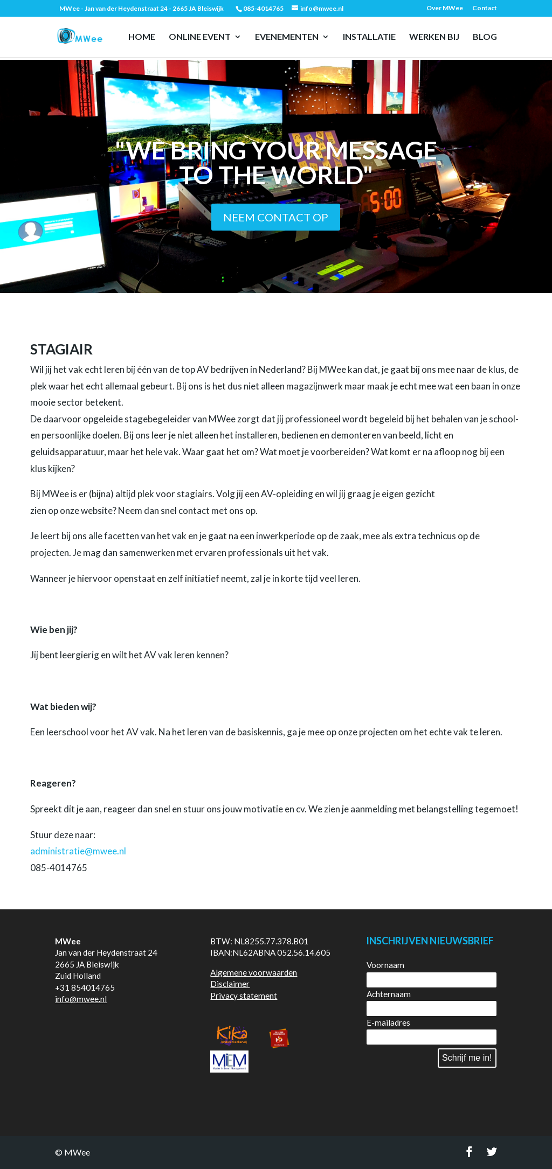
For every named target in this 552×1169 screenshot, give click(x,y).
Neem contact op (275, 217)
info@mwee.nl (81, 999)
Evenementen (287, 37)
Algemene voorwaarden (253, 972)
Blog (485, 37)
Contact (484, 8)
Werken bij (434, 37)
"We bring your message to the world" (276, 162)
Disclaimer (230, 984)
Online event (200, 37)
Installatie (369, 37)
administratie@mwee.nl (78, 851)
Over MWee (444, 8)
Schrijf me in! (467, 1057)
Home (141, 37)
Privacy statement (243, 995)
